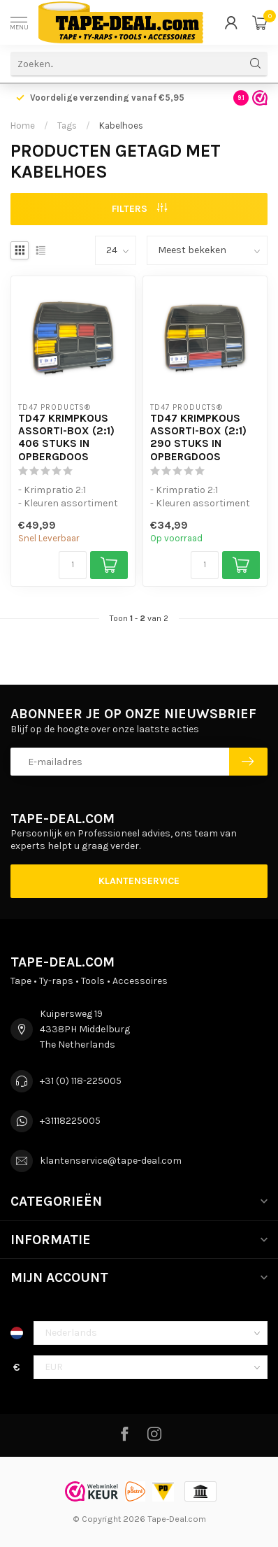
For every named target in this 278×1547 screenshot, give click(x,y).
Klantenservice (139, 881)
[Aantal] (73, 565)
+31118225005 (70, 1121)
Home (22, 125)
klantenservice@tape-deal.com (111, 1161)
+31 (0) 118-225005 (81, 1081)
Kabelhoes (121, 125)
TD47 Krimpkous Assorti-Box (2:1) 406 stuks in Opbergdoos (66, 437)
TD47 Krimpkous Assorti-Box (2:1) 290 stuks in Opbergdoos (198, 437)
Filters (139, 209)
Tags (67, 125)
